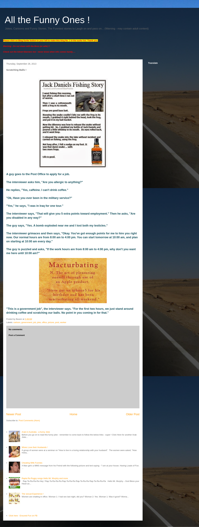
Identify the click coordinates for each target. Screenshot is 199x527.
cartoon (16, 322)
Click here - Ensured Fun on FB (23, 515)
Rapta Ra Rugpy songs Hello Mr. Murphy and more (45, 478)
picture (51, 322)
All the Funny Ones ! (47, 20)
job (34, 322)
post (57, 322)
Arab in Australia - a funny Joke (36, 432)
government (26, 322)
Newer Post (13, 414)
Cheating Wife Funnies (32, 463)
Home (73, 414)
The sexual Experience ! (32, 494)
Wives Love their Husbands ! (34, 447)
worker (63, 322)
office (44, 322)
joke (39, 322)
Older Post (132, 414)
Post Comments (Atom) (29, 420)
